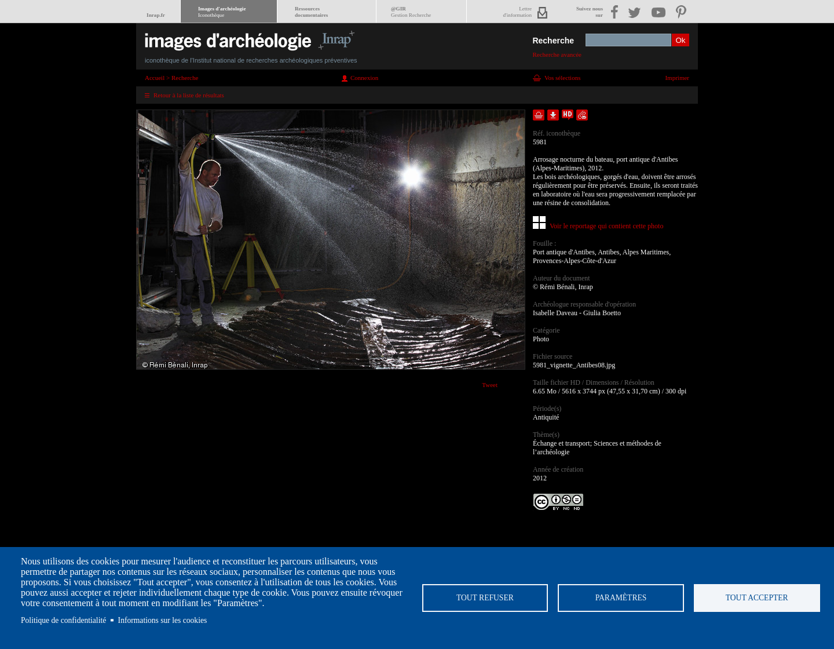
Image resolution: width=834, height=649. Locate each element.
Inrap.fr (156, 15)
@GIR (411, 12)
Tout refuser (485, 597)
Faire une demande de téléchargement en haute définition (567, 115)
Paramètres (621, 597)
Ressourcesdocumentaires (311, 12)
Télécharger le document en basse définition (553, 115)
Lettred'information (517, 12)
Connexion (364, 77)
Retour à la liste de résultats (188, 95)
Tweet (490, 384)
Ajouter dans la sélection (538, 115)
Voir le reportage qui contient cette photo (606, 226)
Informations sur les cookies (162, 620)
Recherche (553, 40)
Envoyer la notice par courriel (582, 115)
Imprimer (677, 77)
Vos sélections (562, 77)
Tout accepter (757, 597)
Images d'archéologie (222, 12)
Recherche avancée (556, 54)
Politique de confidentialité (63, 620)
